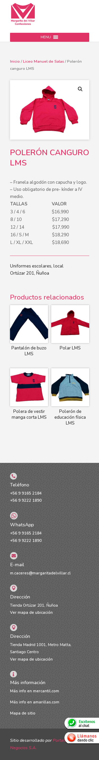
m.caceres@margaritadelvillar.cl (40, 573)
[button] (46, 37)
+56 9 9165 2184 (26, 493)
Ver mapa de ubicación (31, 612)
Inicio (15, 61)
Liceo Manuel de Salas (43, 61)
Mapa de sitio (22, 713)
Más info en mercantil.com (34, 691)
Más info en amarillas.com (34, 702)
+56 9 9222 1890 (26, 500)
